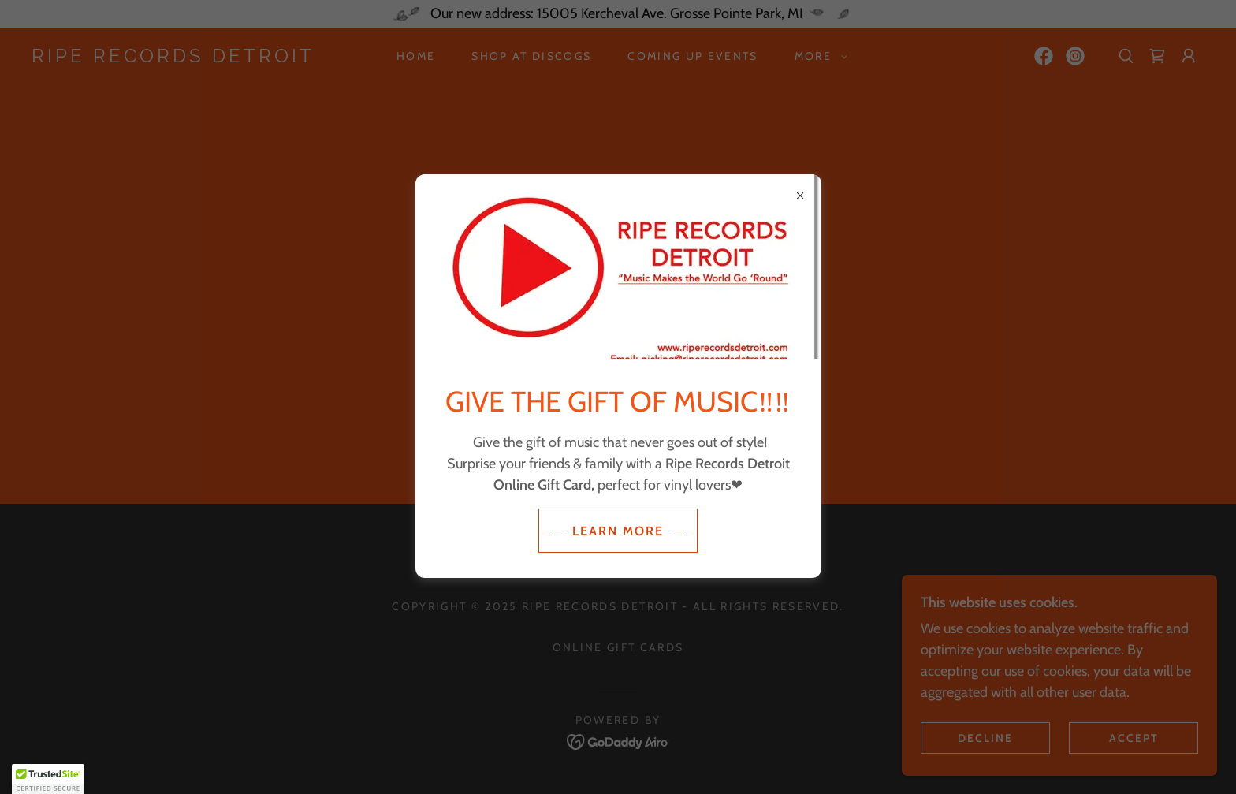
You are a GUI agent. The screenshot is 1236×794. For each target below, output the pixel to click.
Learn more (618, 531)
